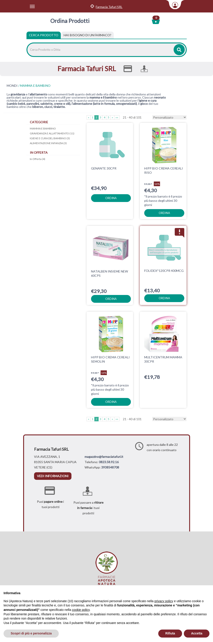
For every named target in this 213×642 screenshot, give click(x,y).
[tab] (87, 35)
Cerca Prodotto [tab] (43, 35)
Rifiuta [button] (170, 633)
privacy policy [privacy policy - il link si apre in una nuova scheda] (163, 601)
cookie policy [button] (80, 610)
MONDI (12, 85)
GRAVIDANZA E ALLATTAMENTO (52, 133)
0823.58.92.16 (109, 462)
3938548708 (110, 467)
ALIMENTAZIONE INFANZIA (48, 143)
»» (117, 117)
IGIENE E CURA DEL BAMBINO (50, 138)
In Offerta (37, 159)
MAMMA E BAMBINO (43, 128)
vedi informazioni (53, 476)
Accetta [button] (196, 633)
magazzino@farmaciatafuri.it (104, 456)
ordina (111, 198)
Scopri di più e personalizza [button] (31, 633)
